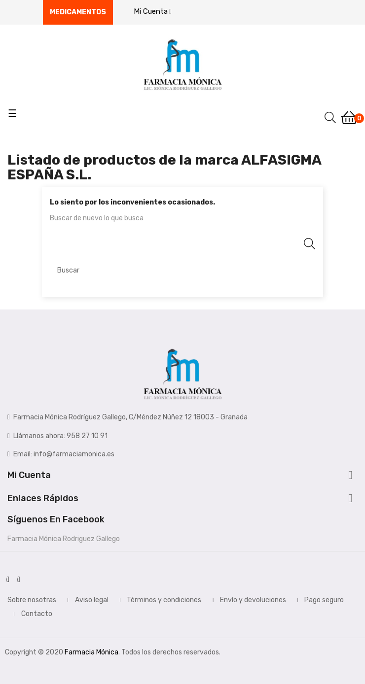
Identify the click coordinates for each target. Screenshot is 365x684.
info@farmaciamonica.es (74, 454)
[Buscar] (182, 270)
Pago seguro (324, 600)
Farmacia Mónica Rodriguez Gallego (63, 539)
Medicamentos (78, 12)
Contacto (36, 614)
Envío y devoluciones (253, 600)
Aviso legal (92, 600)
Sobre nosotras (31, 600)
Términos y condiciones (164, 600)
